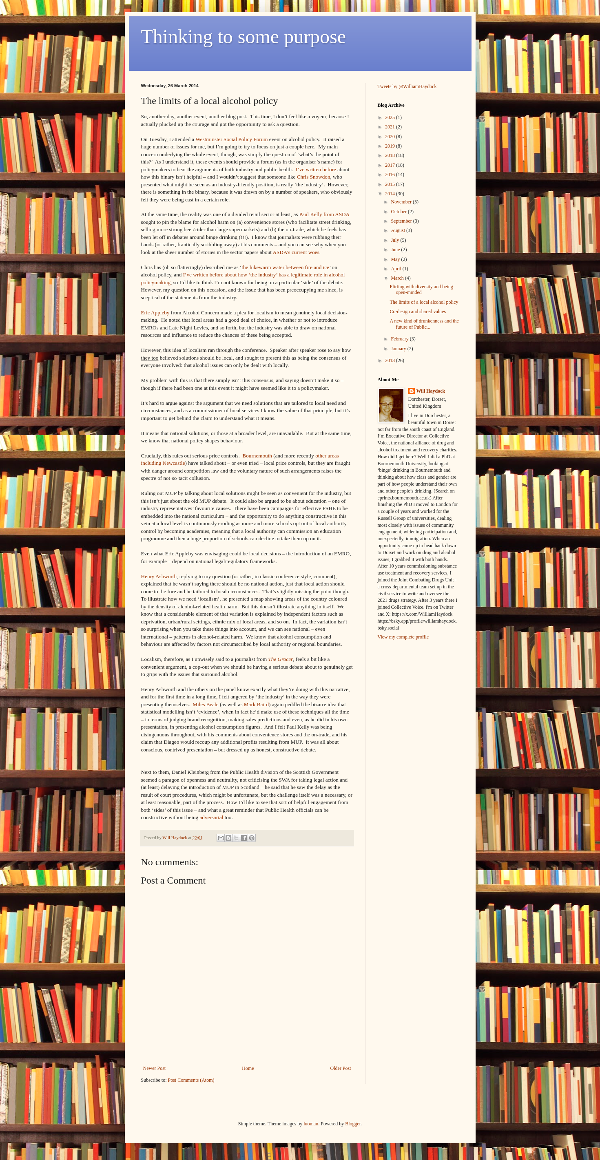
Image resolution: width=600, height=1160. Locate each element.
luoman (310, 1124)
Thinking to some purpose (243, 36)
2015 (390, 184)
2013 (390, 360)
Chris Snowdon (313, 177)
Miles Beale (205, 704)
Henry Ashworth (159, 576)
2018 (390, 155)
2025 (390, 117)
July (395, 240)
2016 (390, 174)
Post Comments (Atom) (191, 1080)
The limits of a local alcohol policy (424, 302)
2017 (390, 165)
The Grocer (280, 659)
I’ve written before (316, 169)
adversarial (211, 817)
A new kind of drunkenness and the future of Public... (424, 323)
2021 (390, 127)
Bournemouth (257, 456)
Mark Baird (256, 704)
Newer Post (154, 1068)
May (396, 259)
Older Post (340, 1068)
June (396, 249)
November (402, 202)
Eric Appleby (155, 312)
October (399, 211)
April (396, 269)
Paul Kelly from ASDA (324, 214)
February (400, 339)
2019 (390, 146)
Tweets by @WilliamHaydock (407, 86)
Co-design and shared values (418, 311)
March (398, 278)
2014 (390, 194)
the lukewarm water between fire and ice (285, 267)
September (402, 221)
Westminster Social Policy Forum (231, 139)
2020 (390, 136)
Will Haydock (430, 391)
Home (248, 1068)
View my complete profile (403, 637)
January (399, 348)
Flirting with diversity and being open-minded (421, 289)
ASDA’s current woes (296, 252)
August (398, 230)
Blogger (353, 1124)
